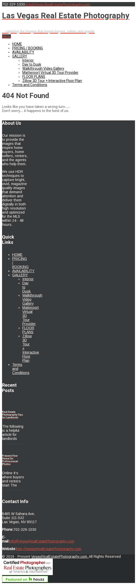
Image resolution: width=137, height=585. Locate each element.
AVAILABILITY (23, 52)
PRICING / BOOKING (27, 48)
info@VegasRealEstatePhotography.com (58, 4)
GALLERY (19, 56)
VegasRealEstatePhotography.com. (60, 556)
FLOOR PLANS (33, 77)
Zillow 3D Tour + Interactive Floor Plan (52, 81)
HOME (17, 44)
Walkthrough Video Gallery (43, 68)
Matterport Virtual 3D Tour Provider (50, 73)
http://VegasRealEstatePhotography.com (48, 549)
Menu (6, 36)
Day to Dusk (31, 64)
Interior (28, 60)
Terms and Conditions (29, 85)
